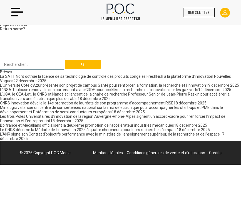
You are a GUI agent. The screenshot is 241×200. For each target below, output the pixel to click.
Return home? (12, 29)
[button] (83, 64)
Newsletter (199, 12)
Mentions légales (108, 153)
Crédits (215, 153)
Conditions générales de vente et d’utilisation (166, 153)
